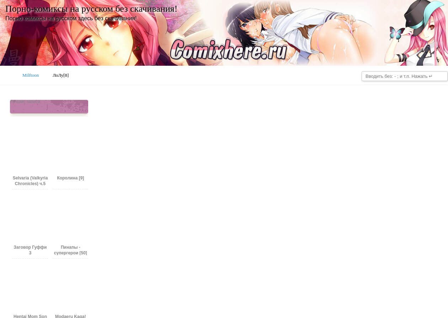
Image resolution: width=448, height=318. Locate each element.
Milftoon (30, 75)
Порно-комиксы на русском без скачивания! (91, 9)
